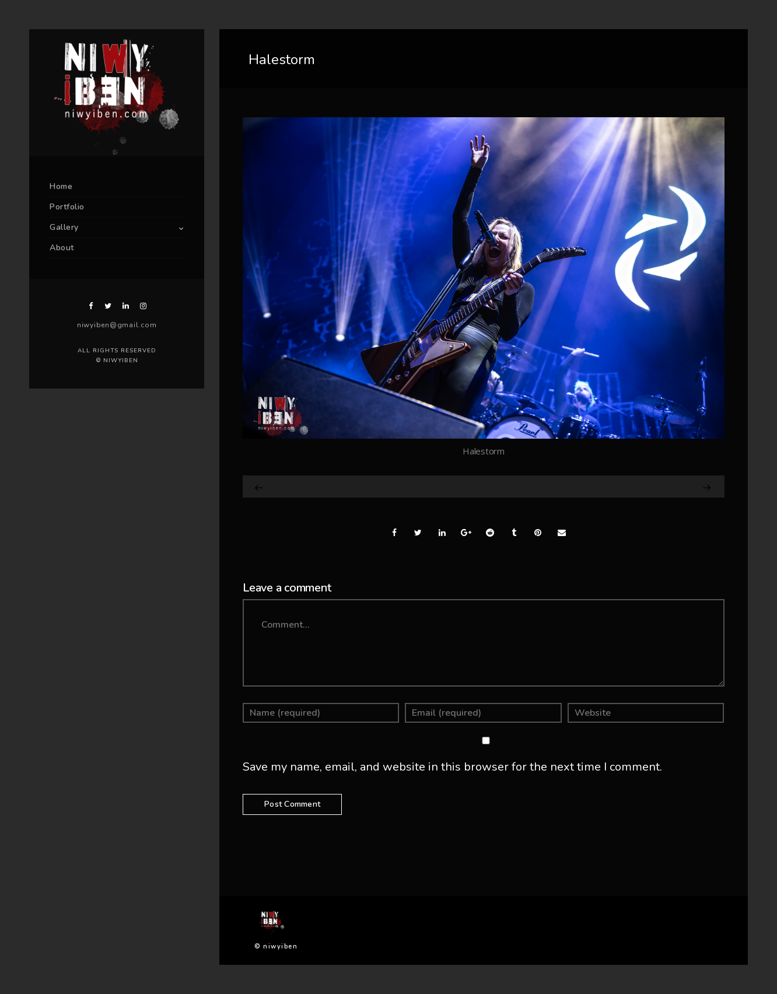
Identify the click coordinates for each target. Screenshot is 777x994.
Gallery (64, 227)
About (62, 247)
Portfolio (67, 206)
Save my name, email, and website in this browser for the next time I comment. (452, 767)
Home (61, 186)
